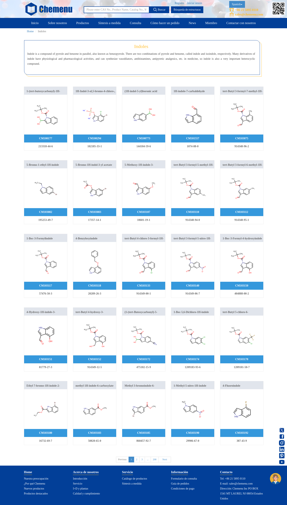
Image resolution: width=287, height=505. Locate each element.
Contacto (226, 472)
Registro (179, 3)
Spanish (237, 4)
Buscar (159, 10)
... (148, 459)
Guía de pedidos (180, 483)
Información (179, 472)
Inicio (35, 23)
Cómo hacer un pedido (164, 23)
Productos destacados (36, 493)
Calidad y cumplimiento (86, 493)
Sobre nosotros (57, 23)
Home (30, 31)
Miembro (211, 23)
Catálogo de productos (134, 478)
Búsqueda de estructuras (187, 9)
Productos (82, 23)
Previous (122, 459)
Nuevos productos (34, 488)
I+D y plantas (80, 488)
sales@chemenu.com (249, 14)
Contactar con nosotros (241, 23)
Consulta (135, 23)
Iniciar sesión (194, 3)
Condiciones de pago (182, 488)
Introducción (80, 478)
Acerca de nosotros (86, 472)
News (192, 23)
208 (154, 459)
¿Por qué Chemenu (34, 483)
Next (165, 459)
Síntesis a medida (109, 23)
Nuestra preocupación (36, 478)
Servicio (77, 483)
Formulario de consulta (184, 478)
